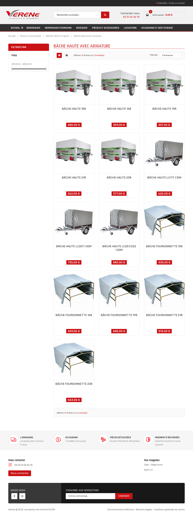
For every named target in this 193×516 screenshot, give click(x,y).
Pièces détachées (120, 437)
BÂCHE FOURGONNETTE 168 (73, 315)
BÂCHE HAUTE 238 (119, 177)
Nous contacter (19, 473)
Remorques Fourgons (58, 27)
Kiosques (81, 27)
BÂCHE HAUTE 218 (74, 177)
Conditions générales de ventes (169, 509)
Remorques (33, 27)
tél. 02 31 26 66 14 (23, 465)
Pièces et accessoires (105, 27)
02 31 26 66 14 (131, 16)
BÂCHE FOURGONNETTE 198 (119, 315)
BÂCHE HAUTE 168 (119, 108)
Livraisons (26, 437)
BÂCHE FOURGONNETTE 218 (164, 315)
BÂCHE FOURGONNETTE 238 (73, 384)
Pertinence (167, 55)
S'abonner (123, 496)
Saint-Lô (148, 470)
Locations (130, 27)
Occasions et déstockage (157, 27)
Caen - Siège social (153, 464)
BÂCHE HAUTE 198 (164, 108)
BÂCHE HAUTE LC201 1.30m (74, 246)
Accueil (15, 27)
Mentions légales (144, 509)
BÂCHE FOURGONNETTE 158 (164, 246)
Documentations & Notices (121, 509)
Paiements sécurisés (167, 437)
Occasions (71, 437)
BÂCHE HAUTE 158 (74, 108)
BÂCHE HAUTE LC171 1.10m (164, 177)
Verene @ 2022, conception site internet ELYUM (31, 509)
